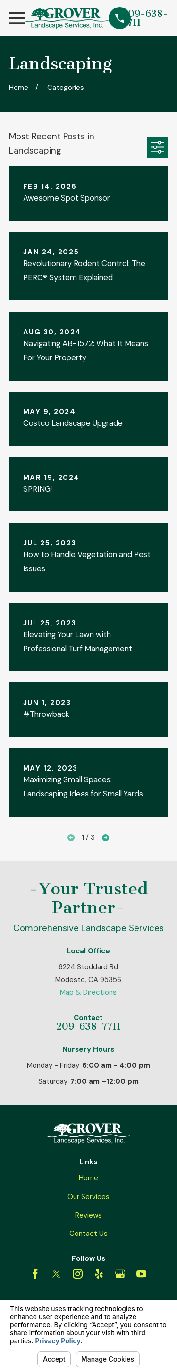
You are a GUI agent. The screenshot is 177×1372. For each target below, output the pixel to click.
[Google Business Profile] (120, 1274)
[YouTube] (141, 1274)
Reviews (88, 1215)
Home (88, 1178)
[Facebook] (35, 1274)
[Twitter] (56, 1274)
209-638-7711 (145, 18)
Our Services (88, 1197)
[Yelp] (99, 1274)
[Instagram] (78, 1274)
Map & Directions (88, 992)
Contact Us (88, 1233)
